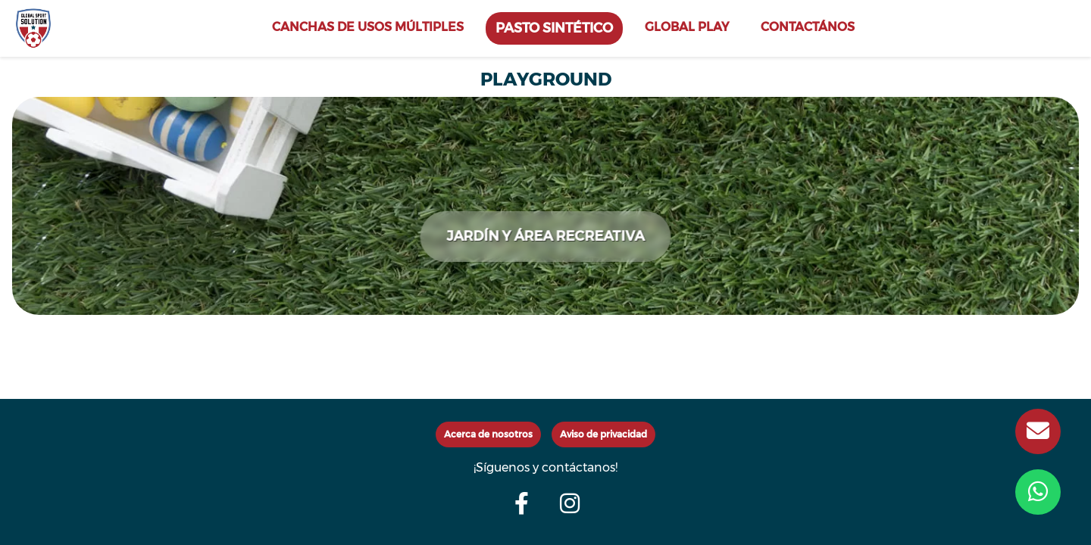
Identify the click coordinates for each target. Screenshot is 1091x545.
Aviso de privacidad (603, 434)
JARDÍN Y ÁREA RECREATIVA (546, 236)
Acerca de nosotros (488, 434)
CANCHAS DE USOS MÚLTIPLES (368, 27)
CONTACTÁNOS (808, 27)
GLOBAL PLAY (687, 27)
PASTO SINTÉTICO (554, 28)
